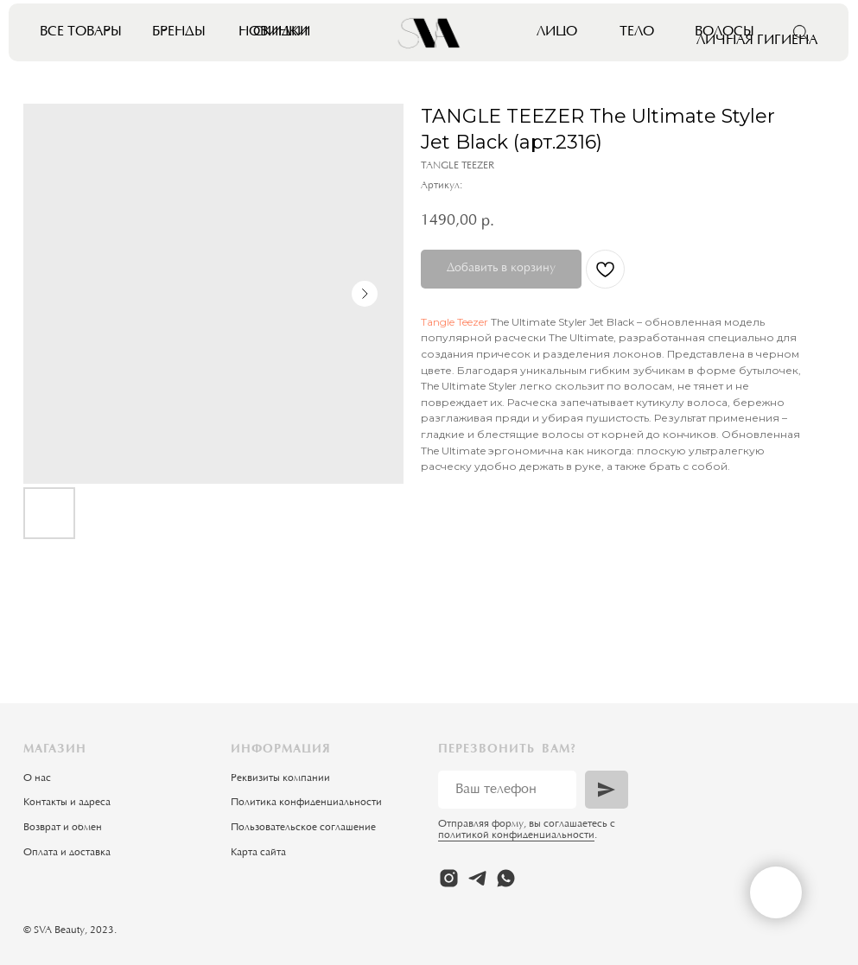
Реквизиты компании (280, 778)
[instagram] (449, 878)
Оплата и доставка (67, 853)
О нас (37, 778)
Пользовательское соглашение (303, 827)
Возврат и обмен (62, 827)
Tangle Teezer (454, 321)
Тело (637, 32)
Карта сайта (258, 853)
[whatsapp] (506, 878)
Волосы (724, 32)
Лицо (557, 32)
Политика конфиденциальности (306, 802)
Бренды (179, 32)
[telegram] (477, 878)
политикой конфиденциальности (516, 835)
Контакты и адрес (64, 802)
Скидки (281, 32)
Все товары (81, 32)
